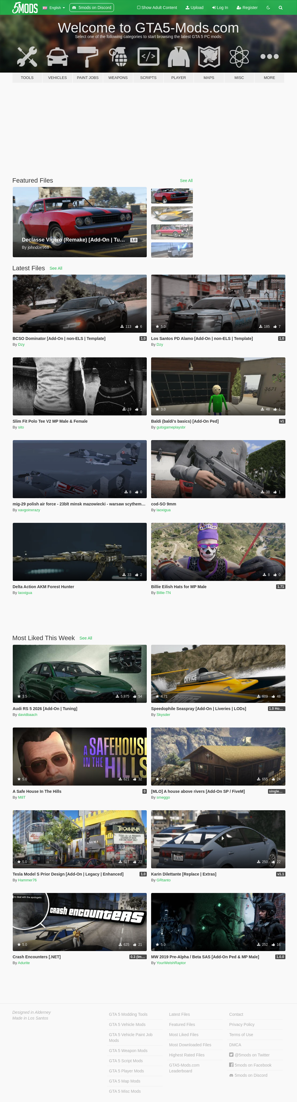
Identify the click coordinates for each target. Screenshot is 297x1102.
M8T (22, 797)
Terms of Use (241, 1034)
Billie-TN (164, 592)
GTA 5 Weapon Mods (128, 1050)
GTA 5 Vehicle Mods (127, 1024)
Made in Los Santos (30, 1018)
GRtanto (164, 880)
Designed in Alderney (31, 1012)
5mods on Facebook (250, 1065)
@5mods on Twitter (249, 1055)
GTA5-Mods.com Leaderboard (184, 1068)
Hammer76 (27, 880)
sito (21, 427)
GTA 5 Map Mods (124, 1081)
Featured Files (182, 1024)
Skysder (163, 714)
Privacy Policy (241, 1024)
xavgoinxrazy (29, 510)
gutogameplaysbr (171, 427)
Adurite (24, 963)
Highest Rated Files (186, 1055)
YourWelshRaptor (171, 963)
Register (247, 7)
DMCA (235, 1044)
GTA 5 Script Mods (126, 1060)
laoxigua (164, 510)
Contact (236, 1014)
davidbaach (27, 714)
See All (186, 180)
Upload (194, 7)
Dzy (21, 344)
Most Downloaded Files (190, 1044)
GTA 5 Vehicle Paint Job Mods (131, 1037)
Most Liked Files (183, 1034)
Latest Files (179, 1014)
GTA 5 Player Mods (126, 1071)
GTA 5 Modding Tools (128, 1014)
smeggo (163, 797)
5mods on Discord (248, 1075)
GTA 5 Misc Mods (125, 1091)
